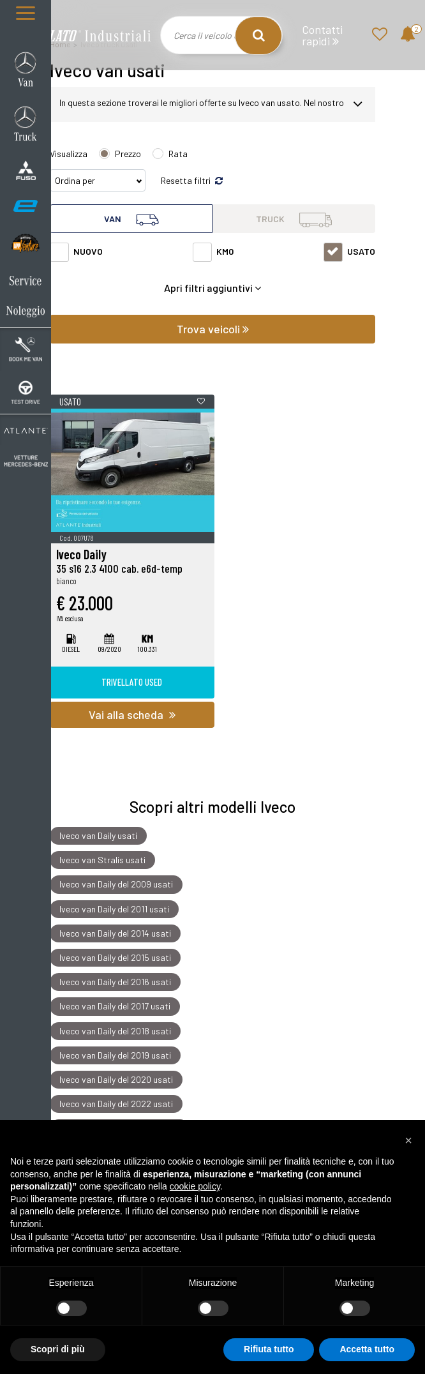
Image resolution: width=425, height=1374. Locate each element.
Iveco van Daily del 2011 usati (114, 908)
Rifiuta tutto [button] (269, 1349)
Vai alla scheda (132, 714)
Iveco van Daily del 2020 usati (116, 1079)
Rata (178, 153)
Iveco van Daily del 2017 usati (114, 1006)
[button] (408, 1140)
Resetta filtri (192, 180)
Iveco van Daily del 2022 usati (116, 1103)
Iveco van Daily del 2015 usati (115, 957)
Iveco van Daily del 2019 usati (115, 1055)
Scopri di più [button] (58, 1349)
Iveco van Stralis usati (102, 859)
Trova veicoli (213, 329)
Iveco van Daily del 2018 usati (115, 1030)
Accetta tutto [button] (366, 1349)
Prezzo (128, 153)
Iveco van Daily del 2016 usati (115, 981)
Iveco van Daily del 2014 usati (115, 933)
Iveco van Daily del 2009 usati (116, 884)
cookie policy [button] (195, 1186)
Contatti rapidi (322, 35)
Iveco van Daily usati (98, 835)
